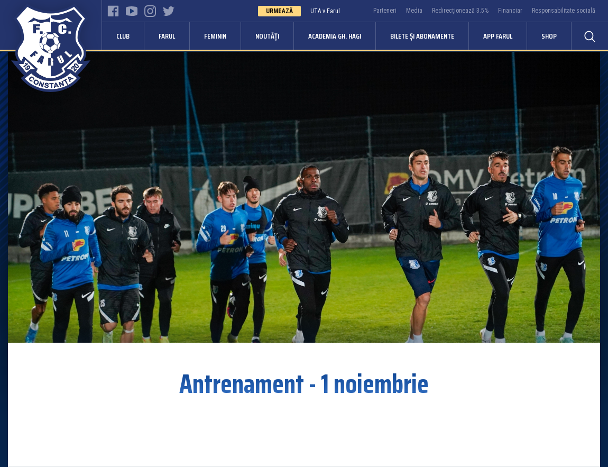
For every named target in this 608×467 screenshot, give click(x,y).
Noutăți (267, 36)
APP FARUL (497, 36)
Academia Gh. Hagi (334, 36)
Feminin (215, 36)
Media (414, 10)
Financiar (510, 10)
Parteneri (385, 10)
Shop (549, 36)
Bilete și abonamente (422, 36)
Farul (167, 36)
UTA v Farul (325, 11)
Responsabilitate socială (563, 10)
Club (123, 36)
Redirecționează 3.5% (460, 10)
